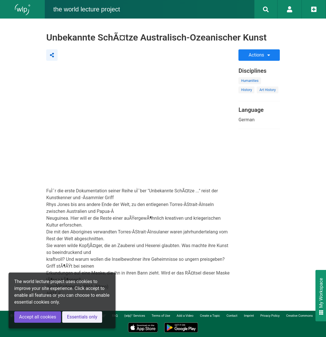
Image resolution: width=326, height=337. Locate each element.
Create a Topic (210, 316)
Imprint (249, 316)
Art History (267, 90)
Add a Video (185, 316)
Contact (231, 316)
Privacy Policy (270, 316)
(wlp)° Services (134, 316)
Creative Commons (299, 316)
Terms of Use (160, 316)
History (246, 90)
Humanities (249, 81)
